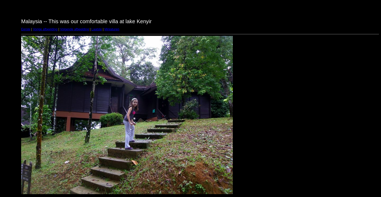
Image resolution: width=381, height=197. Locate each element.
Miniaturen (112, 29)
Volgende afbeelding (74, 29)
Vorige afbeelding (45, 29)
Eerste (25, 29)
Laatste (97, 29)
